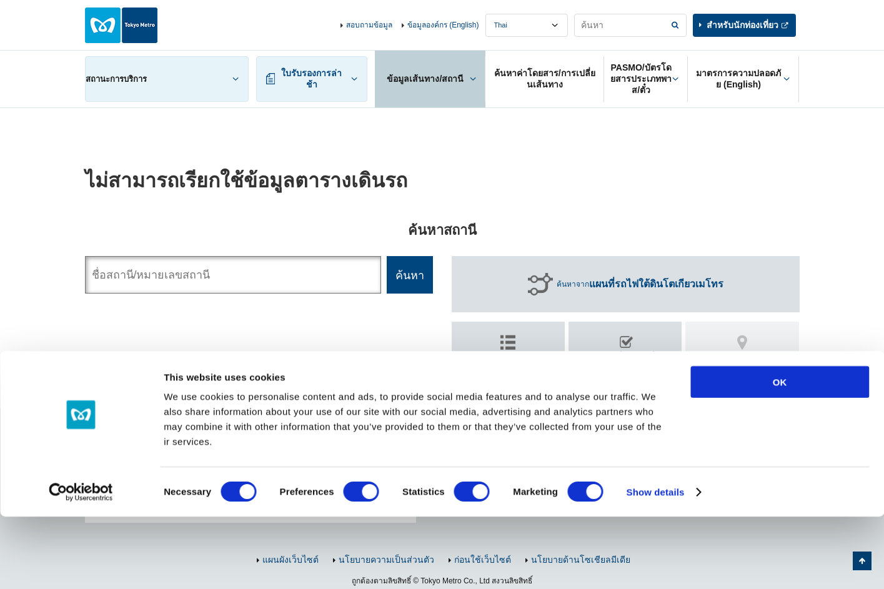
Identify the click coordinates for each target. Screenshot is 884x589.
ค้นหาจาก (640, 284)
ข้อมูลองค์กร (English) (443, 25)
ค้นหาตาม (507, 358)
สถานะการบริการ (116, 79)
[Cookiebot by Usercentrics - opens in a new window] (81, 564)
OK (780, 454)
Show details (656, 564)
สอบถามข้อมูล (369, 25)
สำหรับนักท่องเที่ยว (742, 25)
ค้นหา (625, 364)
